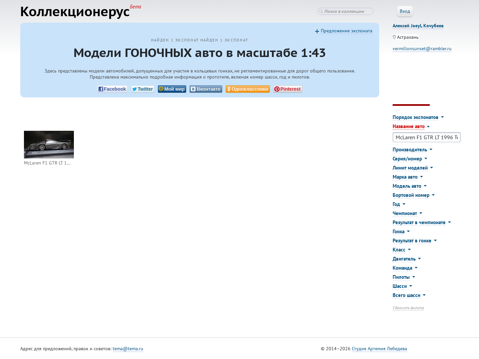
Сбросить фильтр (408, 307)
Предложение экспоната (346, 31)
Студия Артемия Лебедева (379, 349)
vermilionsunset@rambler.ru (422, 49)
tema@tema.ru (128, 349)
